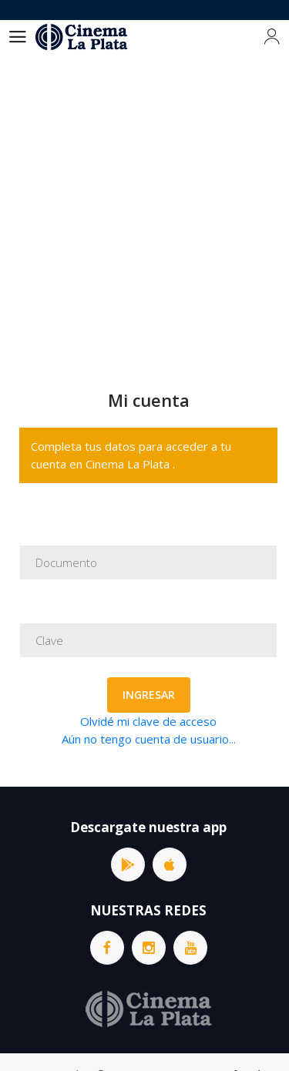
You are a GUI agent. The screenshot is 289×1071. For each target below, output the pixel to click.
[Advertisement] (144, 206)
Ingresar (149, 694)
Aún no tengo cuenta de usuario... (149, 739)
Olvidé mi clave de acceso (148, 721)
